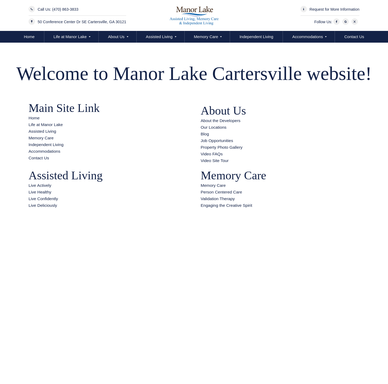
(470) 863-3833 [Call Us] (65, 9)
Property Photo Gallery (222, 147)
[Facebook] (337, 22)
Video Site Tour (215, 160)
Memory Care (206, 36)
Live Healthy (40, 192)
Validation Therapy (218, 198)
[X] (355, 22)
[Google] (346, 22)
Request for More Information (334, 9)
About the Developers (220, 120)
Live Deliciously (43, 205)
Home (29, 36)
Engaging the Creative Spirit (226, 205)
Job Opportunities (217, 140)
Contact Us (354, 36)
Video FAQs (212, 154)
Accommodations (307, 36)
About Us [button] (116, 36)
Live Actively (40, 185)
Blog (205, 134)
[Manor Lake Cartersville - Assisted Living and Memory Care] (194, 15)
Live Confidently (43, 198)
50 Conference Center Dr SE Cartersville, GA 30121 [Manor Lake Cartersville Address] (82, 22)
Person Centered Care (221, 192)
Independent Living (256, 36)
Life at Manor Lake (70, 36)
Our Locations (214, 127)
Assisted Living (159, 36)
